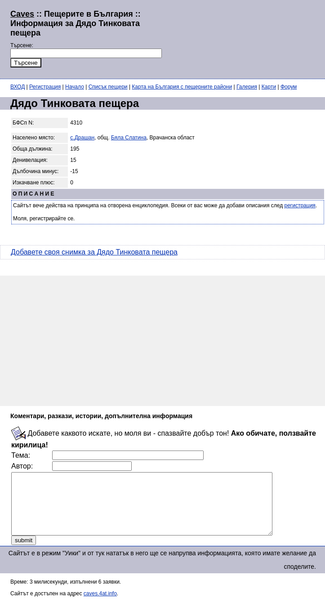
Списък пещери (108, 87)
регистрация (300, 205)
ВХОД (17, 87)
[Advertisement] (203, 38)
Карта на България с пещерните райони (182, 87)
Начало (74, 87)
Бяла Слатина (129, 137)
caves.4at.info (100, 606)
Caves (22, 13)
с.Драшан (82, 137)
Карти (269, 87)
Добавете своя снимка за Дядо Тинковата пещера (94, 252)
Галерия (246, 87)
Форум (288, 87)
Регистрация (45, 87)
